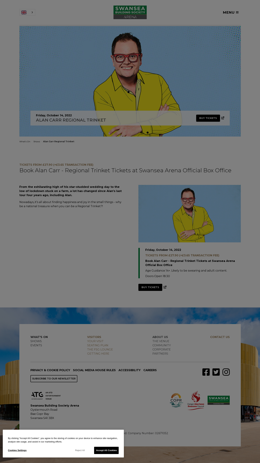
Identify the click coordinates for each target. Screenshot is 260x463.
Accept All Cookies (106, 450)
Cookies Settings (17, 450)
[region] (63, 443)
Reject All (80, 450)
